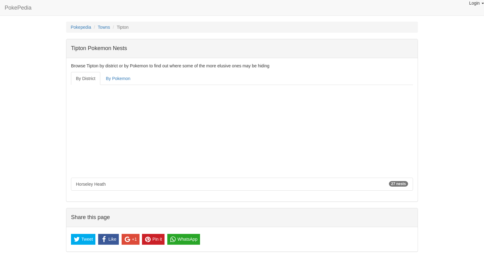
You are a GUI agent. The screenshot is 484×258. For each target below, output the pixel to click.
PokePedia (18, 8)
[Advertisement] (242, 131)
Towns (104, 27)
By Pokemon (118, 78)
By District (85, 78)
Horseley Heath (242, 184)
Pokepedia (81, 27)
